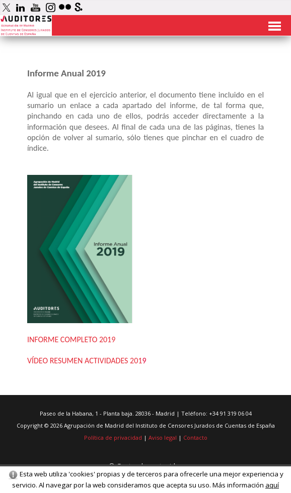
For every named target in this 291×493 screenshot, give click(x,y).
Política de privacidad (113, 437)
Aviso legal (163, 437)
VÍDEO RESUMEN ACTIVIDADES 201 (84, 360)
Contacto (195, 437)
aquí (272, 484)
